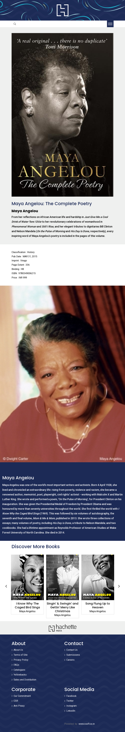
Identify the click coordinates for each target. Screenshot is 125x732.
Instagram (71, 705)
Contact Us (72, 649)
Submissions (73, 654)
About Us (18, 649)
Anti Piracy (19, 705)
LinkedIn (70, 710)
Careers (70, 659)
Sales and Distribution (25, 679)
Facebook (71, 696)
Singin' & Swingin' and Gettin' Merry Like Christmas (62, 607)
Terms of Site (21, 654)
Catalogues (19, 669)
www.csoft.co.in (87, 723)
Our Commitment (22, 696)
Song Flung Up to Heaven (97, 605)
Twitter (70, 700)
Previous (6, 586)
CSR (16, 700)
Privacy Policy (21, 659)
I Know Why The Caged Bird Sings (27, 605)
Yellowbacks (20, 674)
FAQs (16, 664)
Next (119, 586)
